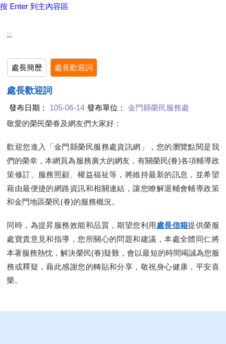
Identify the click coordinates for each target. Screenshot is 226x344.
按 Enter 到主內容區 (34, 6)
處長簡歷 (26, 68)
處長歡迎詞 (74, 68)
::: (9, 34)
